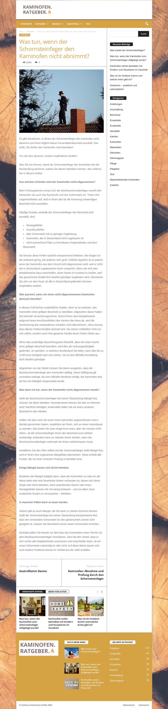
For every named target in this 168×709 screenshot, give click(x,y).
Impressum (144, 705)
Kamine (57, 24)
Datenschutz (129, 705)
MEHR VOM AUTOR (57, 591)
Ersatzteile (74, 24)
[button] (147, 24)
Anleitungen (116, 104)
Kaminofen (115, 142)
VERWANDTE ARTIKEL (32, 591)
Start (21, 31)
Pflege (113, 163)
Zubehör (114, 185)
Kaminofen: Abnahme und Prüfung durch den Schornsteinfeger (86, 574)
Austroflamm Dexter (33, 571)
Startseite (26, 23)
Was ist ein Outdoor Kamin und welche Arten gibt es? (89, 621)
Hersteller (115, 131)
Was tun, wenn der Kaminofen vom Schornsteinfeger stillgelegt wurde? (29, 623)
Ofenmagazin (117, 158)
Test (88, 23)
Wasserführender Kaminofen (125, 179)
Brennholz (115, 115)
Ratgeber (42, 24)
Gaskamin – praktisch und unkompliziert (123, 87)
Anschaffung (116, 109)
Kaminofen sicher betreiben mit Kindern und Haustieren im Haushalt (60, 623)
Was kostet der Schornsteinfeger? (127, 50)
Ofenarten (115, 152)
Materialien (116, 147)
